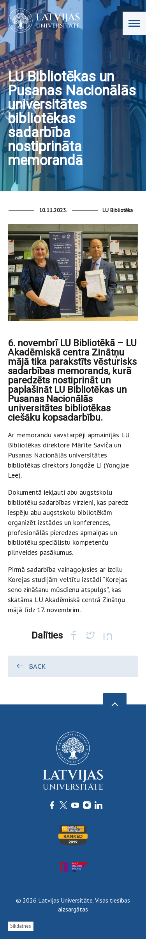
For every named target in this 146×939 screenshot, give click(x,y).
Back (31, 666)
